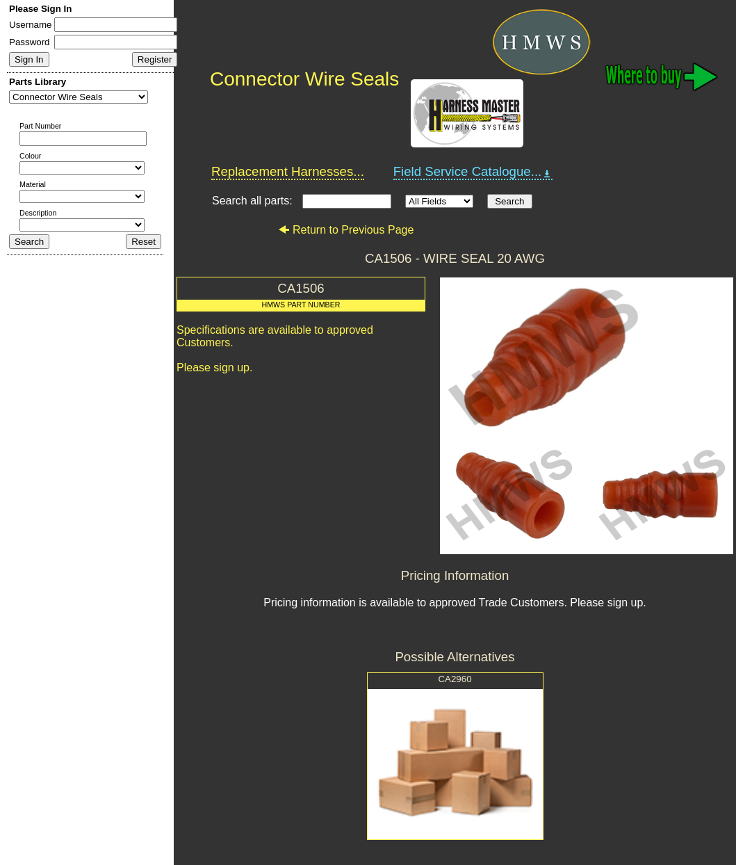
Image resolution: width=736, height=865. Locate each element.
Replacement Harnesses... (287, 171)
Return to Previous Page (346, 230)
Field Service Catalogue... (473, 171)
